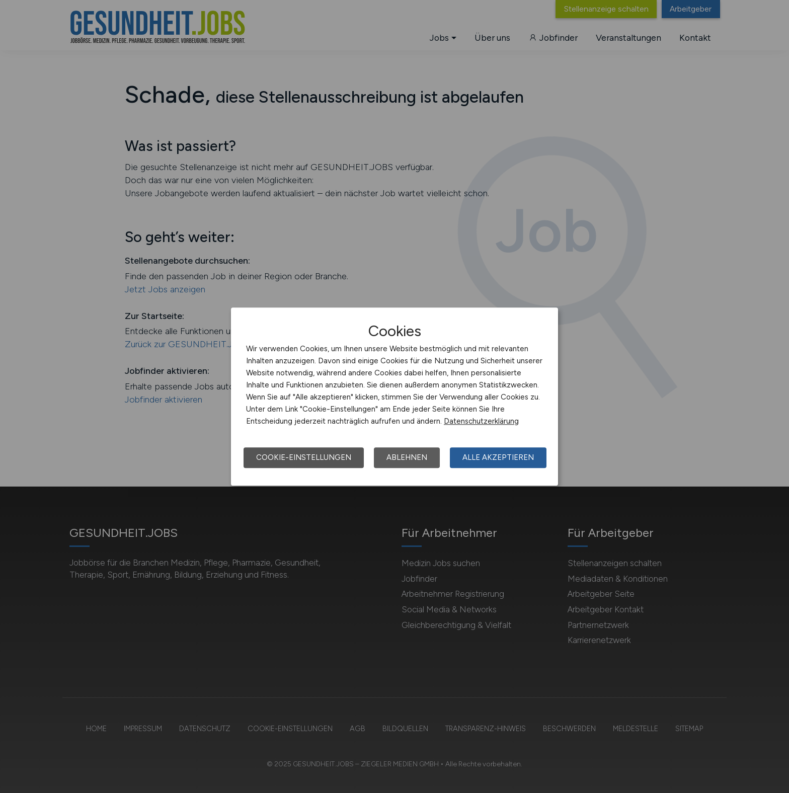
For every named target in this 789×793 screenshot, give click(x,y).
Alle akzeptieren (498, 457)
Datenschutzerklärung (481, 421)
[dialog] (394, 396)
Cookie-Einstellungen (303, 457)
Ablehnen (406, 457)
